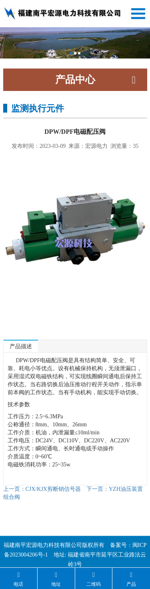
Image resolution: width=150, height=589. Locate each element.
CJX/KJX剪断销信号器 (42, 489)
